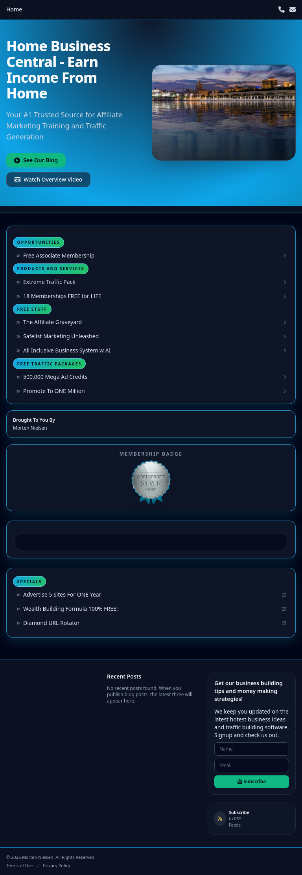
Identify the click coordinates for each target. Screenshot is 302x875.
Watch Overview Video (48, 179)
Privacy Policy (56, 865)
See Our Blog (36, 160)
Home (14, 9)
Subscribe (252, 781)
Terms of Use (19, 865)
